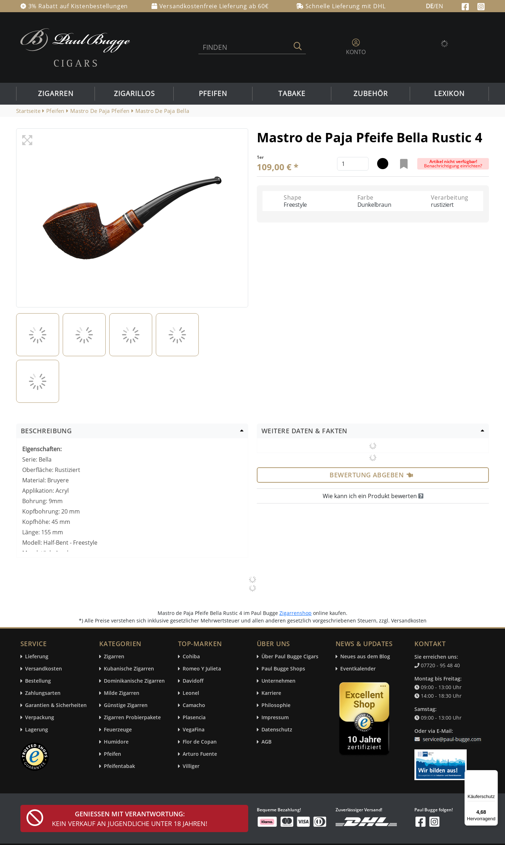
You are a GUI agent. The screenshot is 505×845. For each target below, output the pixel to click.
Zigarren (55, 93)
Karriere (271, 693)
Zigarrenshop (295, 613)
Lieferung (36, 656)
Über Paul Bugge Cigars (289, 656)
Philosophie (275, 705)
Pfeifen (213, 93)
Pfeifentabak (119, 766)
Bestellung (38, 681)
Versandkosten (43, 668)
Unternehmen (278, 681)
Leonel (191, 693)
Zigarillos (134, 93)
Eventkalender (358, 668)
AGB (266, 742)
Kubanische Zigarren (129, 668)
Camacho (194, 705)
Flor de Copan (200, 742)
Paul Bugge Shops (283, 668)
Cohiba (191, 656)
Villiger (191, 766)
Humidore (116, 742)
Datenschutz (276, 729)
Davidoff (193, 681)
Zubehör (371, 93)
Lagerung (36, 729)
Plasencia (194, 717)
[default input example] (353, 164)
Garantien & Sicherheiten (56, 705)
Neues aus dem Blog (365, 656)
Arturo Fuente (200, 754)
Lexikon (449, 93)
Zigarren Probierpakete (132, 717)
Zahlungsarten (43, 693)
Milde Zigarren (121, 693)
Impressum (275, 717)
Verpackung (39, 717)
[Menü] (493, 774)
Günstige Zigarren (126, 705)
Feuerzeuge (118, 729)
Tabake (292, 93)
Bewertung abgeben (371, 475)
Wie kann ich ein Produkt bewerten (373, 496)
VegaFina (194, 729)
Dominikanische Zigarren (134, 681)
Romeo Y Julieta (202, 668)
